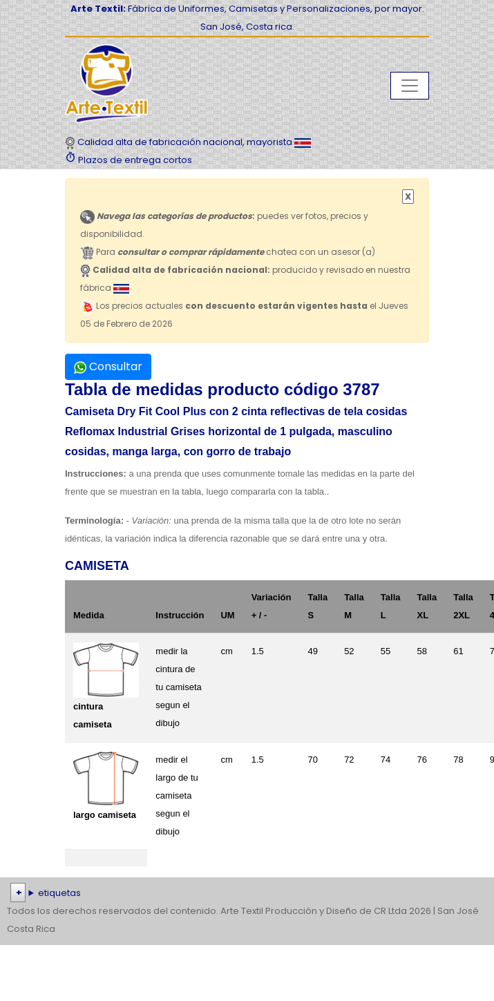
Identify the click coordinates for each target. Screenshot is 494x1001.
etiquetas (59, 892)
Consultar (108, 366)
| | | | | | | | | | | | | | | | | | (247, 893)
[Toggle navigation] (409, 85)
